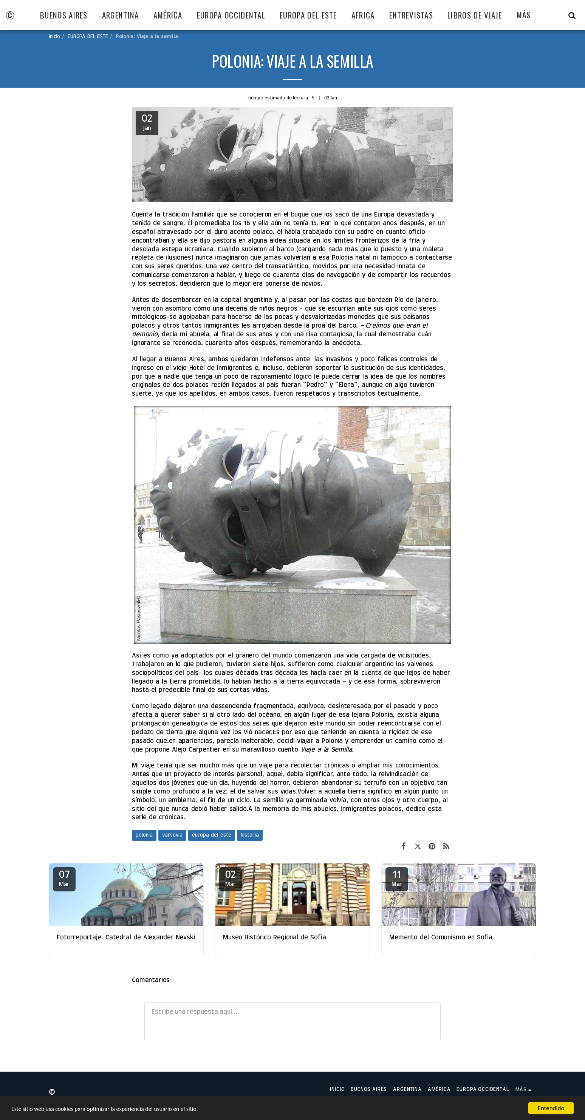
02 (230, 878)
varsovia (172, 835)
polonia (144, 835)
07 (64, 878)
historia (250, 835)
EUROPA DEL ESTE (88, 36)
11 (396, 878)
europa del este (211, 835)
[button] (572, 15)
